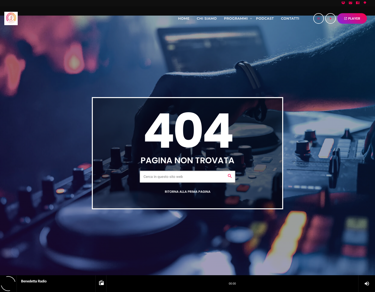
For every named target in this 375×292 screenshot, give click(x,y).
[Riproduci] (330, 18)
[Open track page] (101, 283)
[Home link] (11, 18)
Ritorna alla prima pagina (187, 191)
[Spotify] (343, 3)
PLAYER (352, 18)
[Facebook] (358, 3)
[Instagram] (351, 3)
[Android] (365, 3)
